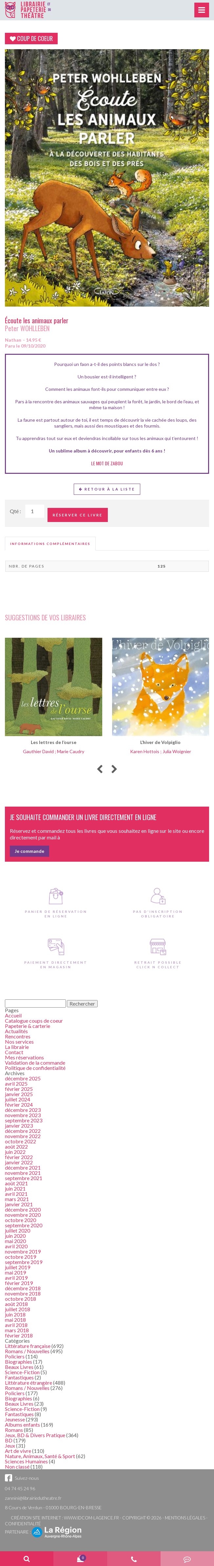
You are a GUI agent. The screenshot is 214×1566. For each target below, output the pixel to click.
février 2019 (19, 1283)
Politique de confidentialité (35, 1068)
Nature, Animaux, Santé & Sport (40, 1456)
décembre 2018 (23, 1288)
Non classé (17, 1466)
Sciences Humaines (26, 1461)
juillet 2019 (17, 1267)
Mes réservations (24, 1057)
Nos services (19, 1041)
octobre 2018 (20, 1298)
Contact (14, 1052)
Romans (14, 1430)
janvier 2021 (19, 1204)
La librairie (17, 1047)
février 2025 (19, 1089)
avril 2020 (16, 1246)
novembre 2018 (23, 1293)
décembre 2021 (23, 1167)
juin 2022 (15, 1152)
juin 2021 (15, 1188)
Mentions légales (185, 1517)
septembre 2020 (23, 1225)
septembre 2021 (23, 1178)
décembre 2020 (23, 1209)
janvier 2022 (19, 1162)
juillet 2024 (17, 1099)
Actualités (16, 1031)
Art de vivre (18, 1451)
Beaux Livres (19, 1367)
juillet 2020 (17, 1230)
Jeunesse (15, 1419)
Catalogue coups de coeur (34, 1020)
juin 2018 (15, 1314)
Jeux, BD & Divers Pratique (35, 1435)
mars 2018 (17, 1330)
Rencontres (17, 1036)
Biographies (18, 1361)
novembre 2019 (23, 1251)
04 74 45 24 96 (20, 1488)
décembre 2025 (23, 1078)
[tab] (50, 544)
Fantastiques (19, 1377)
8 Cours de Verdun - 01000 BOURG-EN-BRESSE (53, 1507)
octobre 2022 (20, 1141)
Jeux (10, 1445)
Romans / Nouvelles (27, 1351)
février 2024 (19, 1104)
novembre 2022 (23, 1136)
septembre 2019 (23, 1262)
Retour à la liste (107, 489)
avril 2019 (16, 1278)
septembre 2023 (23, 1120)
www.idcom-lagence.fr (91, 1517)
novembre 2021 (23, 1173)
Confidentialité (23, 1523)
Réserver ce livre (78, 515)
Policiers (15, 1356)
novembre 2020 (23, 1215)
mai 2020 (15, 1241)
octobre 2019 (20, 1257)
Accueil (13, 1015)
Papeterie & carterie (27, 1026)
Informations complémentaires (50, 543)
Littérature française (27, 1346)
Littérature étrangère (28, 1382)
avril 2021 (16, 1194)
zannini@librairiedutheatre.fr (33, 1498)
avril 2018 (16, 1325)
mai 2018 (15, 1319)
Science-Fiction (22, 1372)
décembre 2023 (23, 1110)
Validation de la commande (35, 1062)
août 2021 (16, 1183)
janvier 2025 (19, 1094)
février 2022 (19, 1157)
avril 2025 (16, 1083)
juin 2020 (15, 1236)
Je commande (29, 851)
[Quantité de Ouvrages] (34, 511)
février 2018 (19, 1335)
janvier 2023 (19, 1125)
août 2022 (16, 1146)
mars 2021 (17, 1199)
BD (8, 1440)
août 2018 (16, 1304)
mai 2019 (15, 1272)
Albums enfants (22, 1424)
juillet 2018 (17, 1309)
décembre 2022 (23, 1131)
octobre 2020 (20, 1220)
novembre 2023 (23, 1115)
